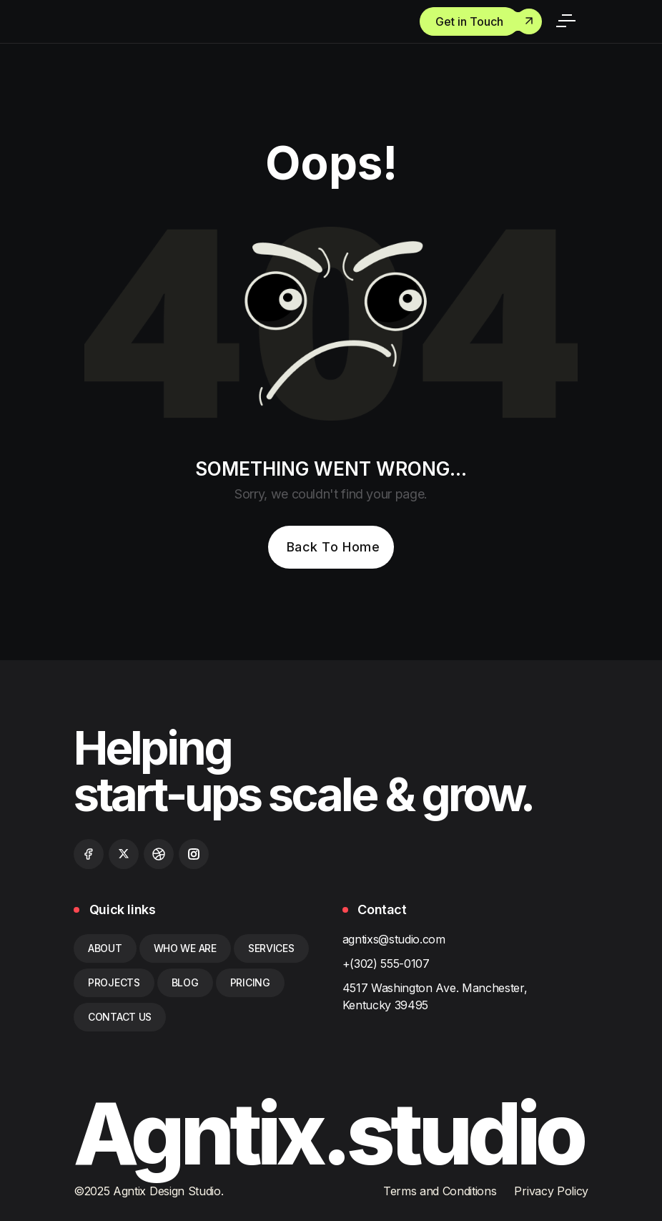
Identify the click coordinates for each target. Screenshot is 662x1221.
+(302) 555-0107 (386, 963)
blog (185, 982)
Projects (114, 982)
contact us (120, 1017)
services (271, 948)
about (105, 948)
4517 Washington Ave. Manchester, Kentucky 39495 (435, 996)
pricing (250, 982)
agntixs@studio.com (393, 939)
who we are (185, 948)
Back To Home (333, 546)
